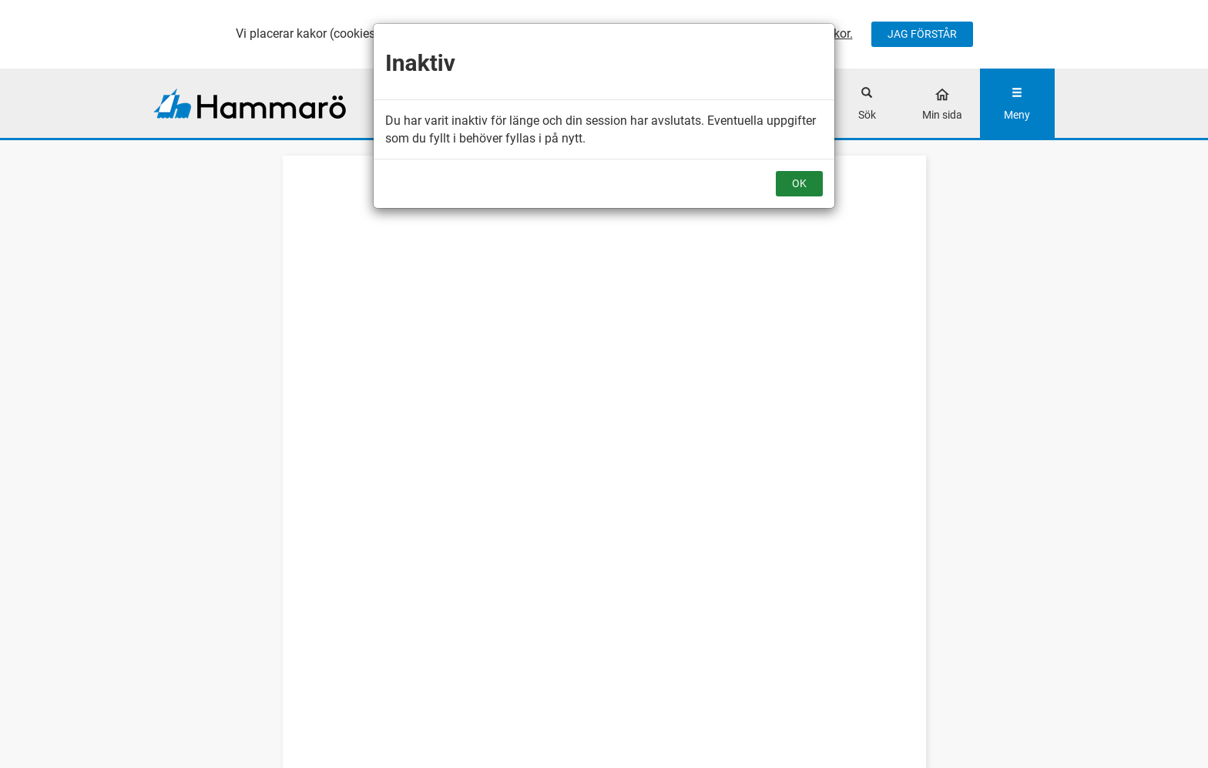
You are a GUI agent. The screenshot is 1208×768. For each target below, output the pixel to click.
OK (799, 183)
